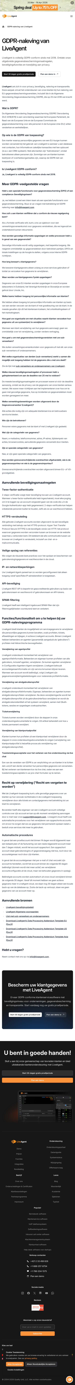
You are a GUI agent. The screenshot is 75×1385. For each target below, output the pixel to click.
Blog (56, 1181)
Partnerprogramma (19, 1197)
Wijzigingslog (56, 1162)
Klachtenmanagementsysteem (37, 1239)
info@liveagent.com (24, 207)
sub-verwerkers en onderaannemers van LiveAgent (40, 366)
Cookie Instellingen (16, 1370)
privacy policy (31, 1358)
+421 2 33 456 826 (39, 1261)
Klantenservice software (37, 1219)
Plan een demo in (49, 74)
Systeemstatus (56, 1157)
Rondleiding (19, 1169)
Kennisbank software (37, 1214)
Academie (56, 1191)
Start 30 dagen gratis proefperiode (19, 74)
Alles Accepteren (15, 1364)
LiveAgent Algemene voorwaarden (22, 911)
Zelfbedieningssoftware (37, 1229)
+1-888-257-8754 (38, 1266)
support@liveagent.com (34, 817)
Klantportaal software (37, 1244)
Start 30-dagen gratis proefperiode (37, 1073)
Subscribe (37, 1333)
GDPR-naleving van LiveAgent (19, 26)
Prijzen (19, 1154)
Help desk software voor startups (37, 1250)
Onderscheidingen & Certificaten (19, 1186)
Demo (19, 1149)
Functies (19, 1159)
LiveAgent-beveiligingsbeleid (20, 907)
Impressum (19, 1202)
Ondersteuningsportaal (56, 1147)
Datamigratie (56, 1152)
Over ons (19, 1181)
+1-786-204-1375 (38, 1271)
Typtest (56, 1202)
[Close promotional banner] (72, 2)
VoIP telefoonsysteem (37, 1224)
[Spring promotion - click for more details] (37, 5)
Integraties (19, 1164)
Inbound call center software (37, 1234)
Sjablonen (56, 1197)
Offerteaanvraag (56, 1168)
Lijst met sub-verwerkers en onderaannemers (27, 916)
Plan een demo (37, 1080)
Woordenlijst (56, 1186)
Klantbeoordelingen (19, 1191)
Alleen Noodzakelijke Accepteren (41, 1364)
